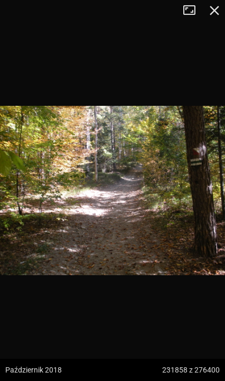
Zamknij (214, 10)
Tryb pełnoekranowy (193, 10)
